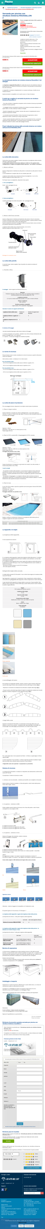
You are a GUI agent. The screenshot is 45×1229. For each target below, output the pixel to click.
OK (42, 1193)
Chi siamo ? (3, 1200)
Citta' (5, 1086)
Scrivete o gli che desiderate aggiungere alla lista (9, 1106)
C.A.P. (5, 1082)
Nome (5, 1068)
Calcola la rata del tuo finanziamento (28, 27)
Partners (3, 1207)
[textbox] (29, 1083)
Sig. (24, 1062)
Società (5, 1072)
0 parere (32, 35)
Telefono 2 (6, 1101)
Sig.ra (19, 1062)
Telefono (6, 1097)
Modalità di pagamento (6, 1201)
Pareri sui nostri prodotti (6, 1206)
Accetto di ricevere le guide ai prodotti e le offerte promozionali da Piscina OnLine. (20, 1126)
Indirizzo (6, 1076)
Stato (5, 1090)
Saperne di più (22, 1222)
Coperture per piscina (12, 7)
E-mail (5, 1093)
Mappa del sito (4, 1204)
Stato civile (6, 1062)
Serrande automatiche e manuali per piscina (31, 7)
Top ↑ (2, 1217)
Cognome (6, 1065)
